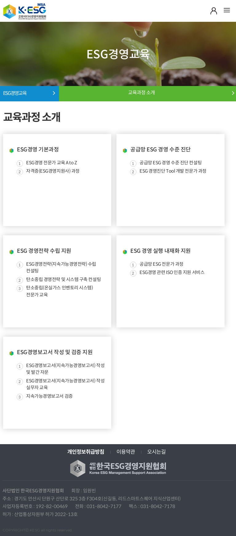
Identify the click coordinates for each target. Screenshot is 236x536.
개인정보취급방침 (85, 452)
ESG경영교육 (14, 93)
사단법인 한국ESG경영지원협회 (24, 13)
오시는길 (156, 452)
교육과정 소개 (141, 93)
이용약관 (125, 452)
